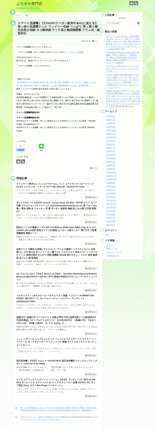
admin (94, 168)
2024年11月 (111, 176)
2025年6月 (110, 151)
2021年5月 (110, 225)
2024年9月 (110, 183)
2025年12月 (111, 130)
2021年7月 (110, 218)
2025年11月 (111, 134)
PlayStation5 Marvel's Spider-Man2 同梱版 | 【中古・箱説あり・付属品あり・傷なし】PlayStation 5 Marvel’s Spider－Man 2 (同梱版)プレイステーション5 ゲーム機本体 (123, 57)
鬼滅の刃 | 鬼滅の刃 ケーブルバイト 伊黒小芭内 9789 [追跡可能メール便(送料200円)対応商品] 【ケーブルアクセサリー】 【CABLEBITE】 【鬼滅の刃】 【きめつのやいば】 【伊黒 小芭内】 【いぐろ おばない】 (56, 320)
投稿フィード (112, 249)
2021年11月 (111, 204)
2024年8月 (110, 186)
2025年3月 (110, 162)
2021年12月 (111, 200)
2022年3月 (110, 193)
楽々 (95, 41)
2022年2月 (110, 197)
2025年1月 (110, 169)
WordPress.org (112, 256)
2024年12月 (111, 172)
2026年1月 (110, 127)
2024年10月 (111, 179)
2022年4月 (110, 190)
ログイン (110, 245)
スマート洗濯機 (76, 52)
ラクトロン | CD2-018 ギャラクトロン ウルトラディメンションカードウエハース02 (122, 68)
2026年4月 (110, 116)
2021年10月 (111, 207)
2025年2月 (110, 165)
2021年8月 (110, 214)
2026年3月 (110, 120)
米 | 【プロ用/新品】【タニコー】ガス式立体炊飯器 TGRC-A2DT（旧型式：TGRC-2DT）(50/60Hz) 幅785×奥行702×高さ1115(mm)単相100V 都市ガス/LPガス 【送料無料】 (56, 408)
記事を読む (92, 197)
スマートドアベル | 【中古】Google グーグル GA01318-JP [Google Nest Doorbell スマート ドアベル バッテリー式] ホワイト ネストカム (57, 417)
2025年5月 (110, 155)
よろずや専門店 (29, 4)
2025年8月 (110, 144)
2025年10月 (111, 137)
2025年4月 (110, 158)
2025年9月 (110, 141)
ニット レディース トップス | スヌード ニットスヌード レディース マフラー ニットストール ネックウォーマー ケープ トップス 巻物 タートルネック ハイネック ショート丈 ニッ (56, 342)
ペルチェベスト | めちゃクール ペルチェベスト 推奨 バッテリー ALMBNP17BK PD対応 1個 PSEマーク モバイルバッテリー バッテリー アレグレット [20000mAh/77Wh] (55, 298)
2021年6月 (110, 221)
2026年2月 (110, 123)
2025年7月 (110, 148)
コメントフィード (114, 252)
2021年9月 (110, 211)
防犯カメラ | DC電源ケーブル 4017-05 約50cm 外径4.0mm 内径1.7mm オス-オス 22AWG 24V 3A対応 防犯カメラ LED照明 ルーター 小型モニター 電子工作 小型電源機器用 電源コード (56, 230)
